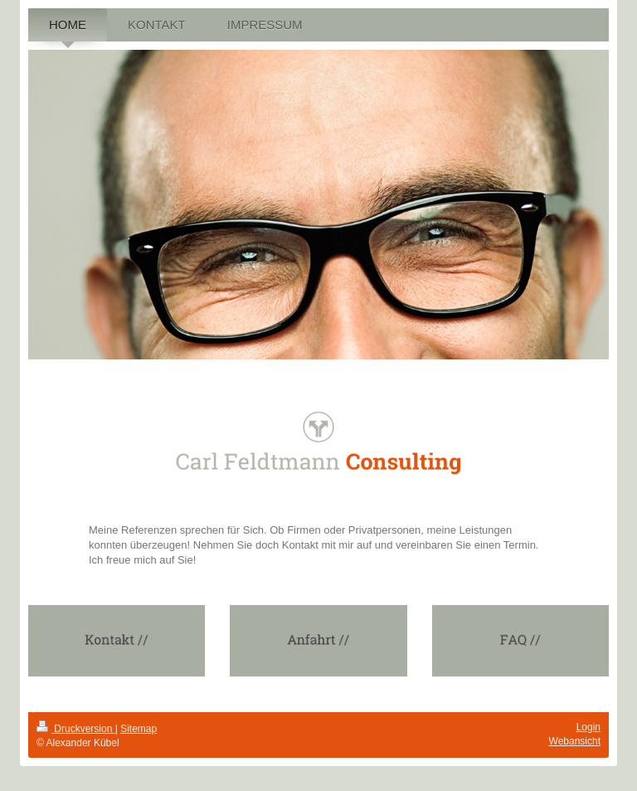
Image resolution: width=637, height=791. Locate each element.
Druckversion (75, 729)
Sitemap (138, 729)
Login (588, 727)
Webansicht (575, 741)
